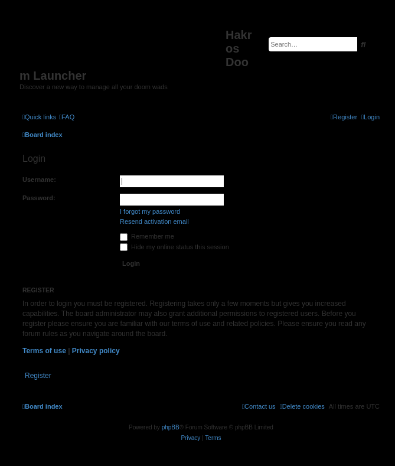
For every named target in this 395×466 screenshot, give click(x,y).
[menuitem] (66, 117)
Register (38, 376)
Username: (39, 179)
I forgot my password (150, 211)
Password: (39, 197)
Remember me (147, 236)
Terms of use (44, 351)
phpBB (170, 427)
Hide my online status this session (174, 246)
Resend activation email (154, 221)
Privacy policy (96, 351)
